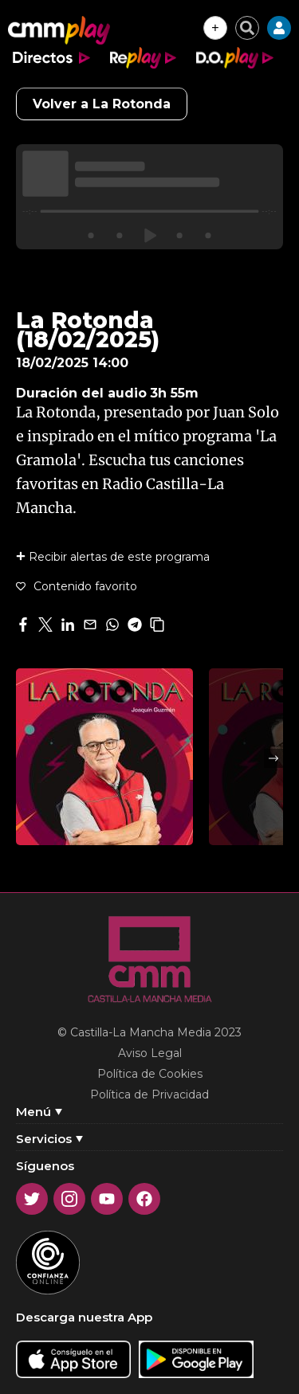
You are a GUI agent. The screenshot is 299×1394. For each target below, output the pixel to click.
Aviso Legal (150, 1053)
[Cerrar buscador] (247, 28)
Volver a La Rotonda (102, 104)
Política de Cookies (150, 1074)
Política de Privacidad (149, 1094)
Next (273, 758)
